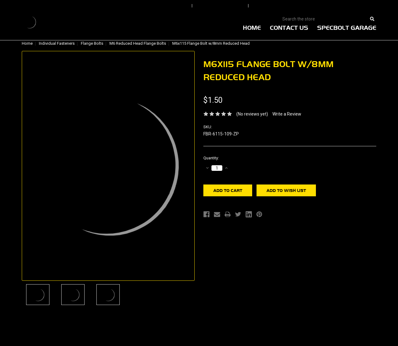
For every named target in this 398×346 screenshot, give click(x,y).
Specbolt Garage (346, 27)
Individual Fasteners (57, 43)
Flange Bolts (92, 43)
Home (252, 27)
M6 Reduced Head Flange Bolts (137, 43)
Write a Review (286, 114)
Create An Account (283, 6)
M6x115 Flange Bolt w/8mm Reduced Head (211, 43)
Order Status (220, 6)
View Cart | (335, 6)
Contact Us (289, 27)
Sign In (171, 6)
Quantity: (211, 158)
